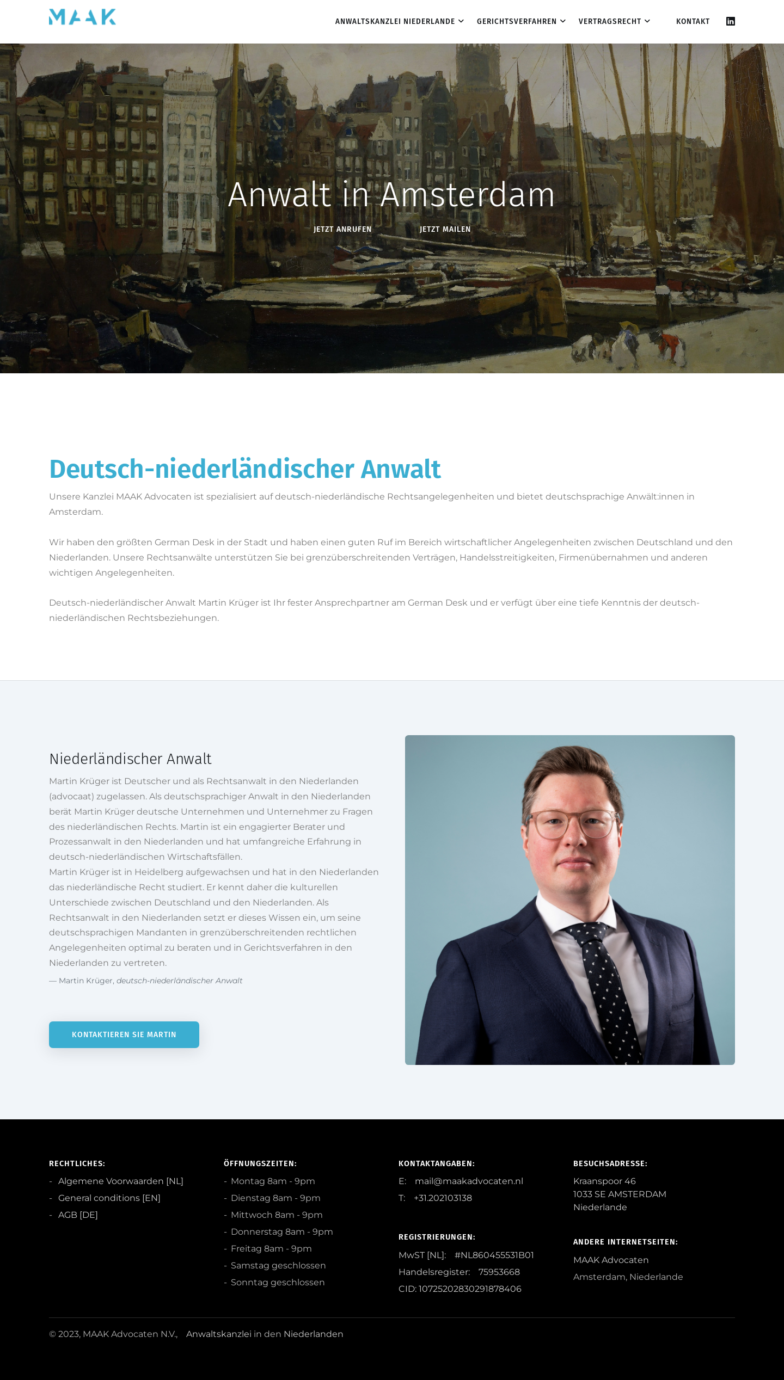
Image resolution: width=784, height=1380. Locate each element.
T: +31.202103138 (435, 1198)
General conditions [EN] (108, 1198)
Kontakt (693, 21)
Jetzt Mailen (445, 229)
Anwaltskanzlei (219, 1334)
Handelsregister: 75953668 (459, 1272)
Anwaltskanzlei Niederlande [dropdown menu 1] (395, 21)
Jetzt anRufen (343, 229)
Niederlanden (314, 1334)
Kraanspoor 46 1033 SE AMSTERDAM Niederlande (619, 1194)
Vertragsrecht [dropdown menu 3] (610, 21)
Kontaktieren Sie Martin (124, 1034)
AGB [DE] (77, 1215)
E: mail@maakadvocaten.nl (461, 1181)
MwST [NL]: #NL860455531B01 (466, 1255)
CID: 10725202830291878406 (460, 1289)
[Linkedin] (730, 21)
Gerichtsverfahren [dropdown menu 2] (517, 21)
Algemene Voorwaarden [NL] (119, 1181)
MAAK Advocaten (611, 1260)
